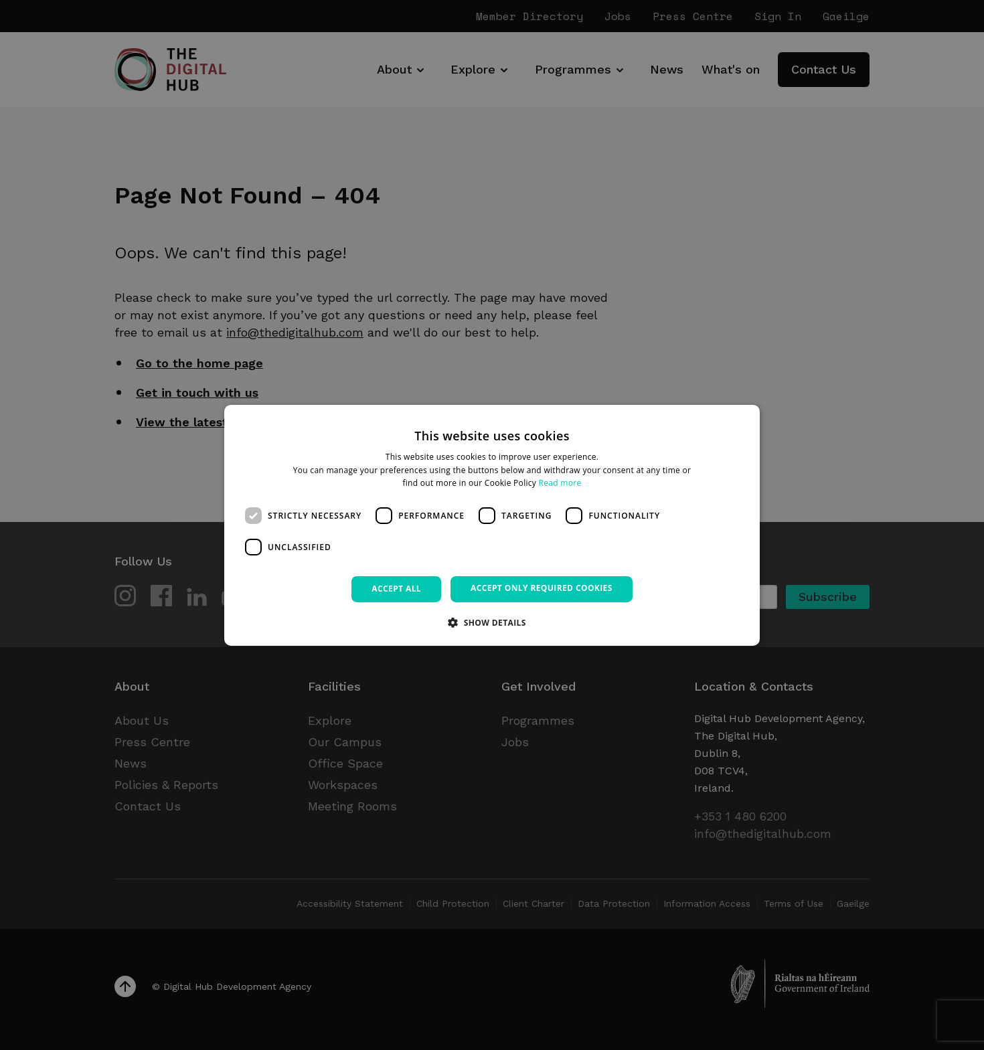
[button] (492, 622)
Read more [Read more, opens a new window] (560, 483)
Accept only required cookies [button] (541, 588)
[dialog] (492, 524)
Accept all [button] (396, 588)
